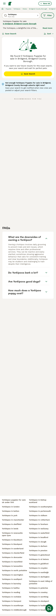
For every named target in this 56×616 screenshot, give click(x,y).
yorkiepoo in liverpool (11, 601)
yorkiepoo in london (11, 507)
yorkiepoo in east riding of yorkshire (40, 582)
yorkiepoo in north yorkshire (14, 570)
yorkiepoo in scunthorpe (12, 605)
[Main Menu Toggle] (4, 3)
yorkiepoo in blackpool (12, 544)
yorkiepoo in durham (38, 546)
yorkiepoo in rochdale (11, 597)
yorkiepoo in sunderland (12, 549)
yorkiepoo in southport (12, 579)
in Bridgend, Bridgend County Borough (19, 24)
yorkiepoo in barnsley (11, 584)
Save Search (9, 34)
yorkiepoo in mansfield (12, 562)
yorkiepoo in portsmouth (40, 511)
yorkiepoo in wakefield (39, 533)
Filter (47, 15)
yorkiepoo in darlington (39, 577)
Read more (47, 28)
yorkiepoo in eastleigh (39, 572)
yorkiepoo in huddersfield (40, 605)
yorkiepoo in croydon (38, 568)
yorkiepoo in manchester (13, 520)
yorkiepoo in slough (37, 542)
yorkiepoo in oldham (38, 515)
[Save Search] (49, 608)
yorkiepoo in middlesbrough (14, 610)
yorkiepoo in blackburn (12, 540)
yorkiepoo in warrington (12, 575)
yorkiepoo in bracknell (39, 610)
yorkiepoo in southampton (40, 507)
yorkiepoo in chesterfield (13, 553)
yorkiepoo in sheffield (11, 524)
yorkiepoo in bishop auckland (37, 501)
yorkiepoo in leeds (10, 529)
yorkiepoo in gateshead (39, 555)
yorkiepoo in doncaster (12, 557)
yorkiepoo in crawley (38, 592)
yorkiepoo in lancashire (12, 566)
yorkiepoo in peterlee (38, 588)
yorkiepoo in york (9, 515)
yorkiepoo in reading (11, 592)
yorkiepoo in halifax (11, 588)
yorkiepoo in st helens (39, 559)
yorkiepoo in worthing (38, 597)
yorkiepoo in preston (38, 550)
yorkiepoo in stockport (39, 601)
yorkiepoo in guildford (38, 564)
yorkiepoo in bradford (38, 537)
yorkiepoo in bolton (10, 511)
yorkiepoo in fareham (38, 524)
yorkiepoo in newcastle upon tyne (12, 534)
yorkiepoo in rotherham (39, 520)
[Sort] (49, 33)
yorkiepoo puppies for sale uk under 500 (14, 501)
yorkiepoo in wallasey (38, 529)
